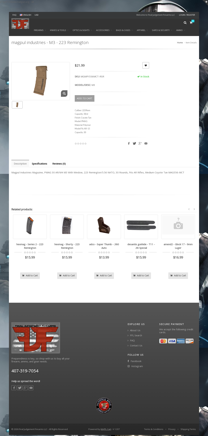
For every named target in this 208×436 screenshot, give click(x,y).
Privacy (172, 430)
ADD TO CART (84, 99)
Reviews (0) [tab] (59, 164)
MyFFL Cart (106, 430)
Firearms (39, 31)
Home (180, 43)
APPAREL (141, 31)
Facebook (134, 362)
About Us (134, 331)
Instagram (135, 367)
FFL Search (135, 336)
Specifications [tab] (40, 164)
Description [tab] (20, 164)
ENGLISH (25, 15)
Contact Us (135, 346)
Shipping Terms (188, 430)
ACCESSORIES (103, 31)
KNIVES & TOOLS (58, 31)
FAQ (14, 15)
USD (37, 15)
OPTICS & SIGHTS (81, 31)
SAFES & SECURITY (161, 31)
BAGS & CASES (123, 31)
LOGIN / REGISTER (187, 15)
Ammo (179, 31)
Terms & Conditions (153, 430)
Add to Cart (30, 276)
